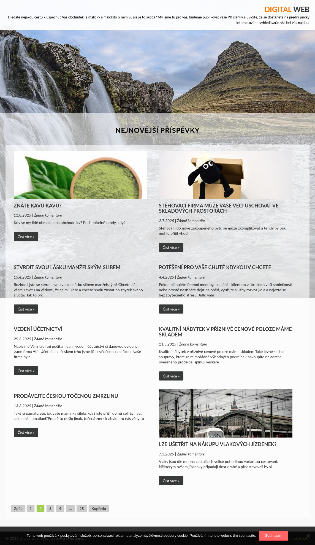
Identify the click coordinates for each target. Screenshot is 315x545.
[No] (308, 536)
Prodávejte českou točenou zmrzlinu (66, 396)
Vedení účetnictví (38, 329)
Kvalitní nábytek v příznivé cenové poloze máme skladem (225, 332)
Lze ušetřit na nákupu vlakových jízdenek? (217, 444)
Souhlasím (273, 535)
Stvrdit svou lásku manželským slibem (67, 267)
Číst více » (26, 236)
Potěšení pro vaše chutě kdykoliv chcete (215, 267)
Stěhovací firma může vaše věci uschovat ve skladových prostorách (219, 208)
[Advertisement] (157, 71)
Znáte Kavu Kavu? (38, 206)
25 (81, 508)
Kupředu (98, 508)
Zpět (18, 508)
